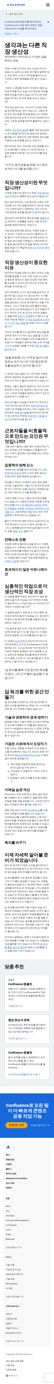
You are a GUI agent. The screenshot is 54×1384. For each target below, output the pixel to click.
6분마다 (32, 488)
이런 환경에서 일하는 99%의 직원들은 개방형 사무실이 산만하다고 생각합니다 (27, 508)
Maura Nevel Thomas (27, 754)
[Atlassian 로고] (16, 4)
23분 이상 (18, 531)
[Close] (48, 22)
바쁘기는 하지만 (36, 247)
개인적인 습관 (19, 130)
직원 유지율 (20, 412)
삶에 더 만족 (24, 315)
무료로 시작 (16, 1125)
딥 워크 (18, 640)
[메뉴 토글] (47, 4)
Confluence (34, 810)
